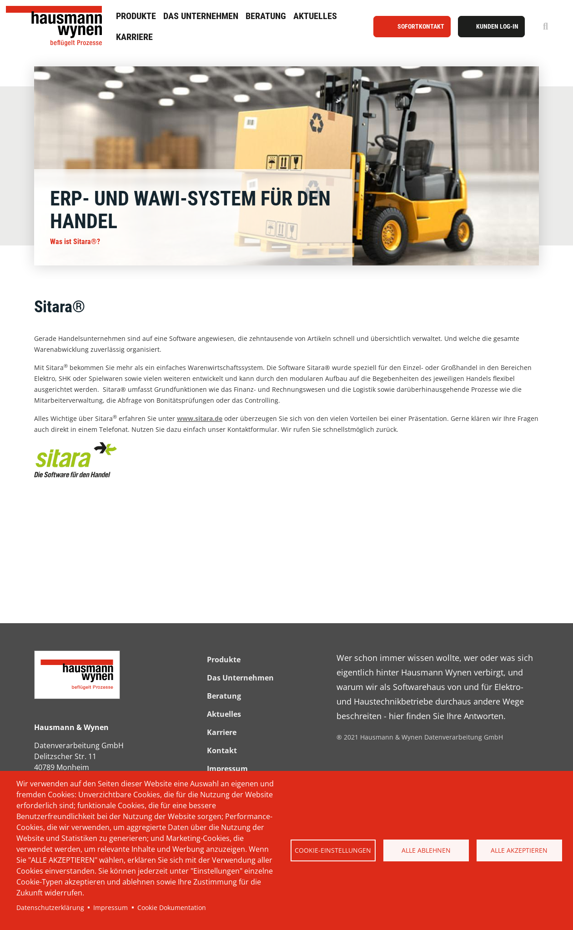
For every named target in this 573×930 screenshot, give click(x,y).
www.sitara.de (199, 418)
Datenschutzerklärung (50, 907)
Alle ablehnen (426, 850)
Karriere (134, 36)
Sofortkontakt (420, 26)
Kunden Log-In (497, 26)
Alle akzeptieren (519, 850)
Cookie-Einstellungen (333, 850)
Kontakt (222, 750)
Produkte (136, 15)
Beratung (266, 15)
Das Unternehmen (200, 15)
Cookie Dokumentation (171, 907)
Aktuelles (315, 15)
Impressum (110, 907)
